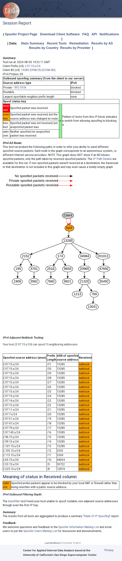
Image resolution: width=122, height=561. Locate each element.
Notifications (109, 34)
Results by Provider (75, 48)
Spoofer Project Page (21, 34)
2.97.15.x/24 (32, 66)
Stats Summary (32, 43)
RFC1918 (20, 87)
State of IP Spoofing (96, 516)
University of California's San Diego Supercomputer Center (60, 555)
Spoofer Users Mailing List (40, 531)
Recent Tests (57, 43)
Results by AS (102, 43)
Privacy (109, 550)
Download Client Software (60, 34)
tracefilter (14, 501)
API (94, 34)
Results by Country (43, 48)
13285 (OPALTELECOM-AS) (38, 70)
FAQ (85, 34)
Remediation (79, 43)
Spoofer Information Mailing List (78, 527)
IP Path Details (102, 159)
